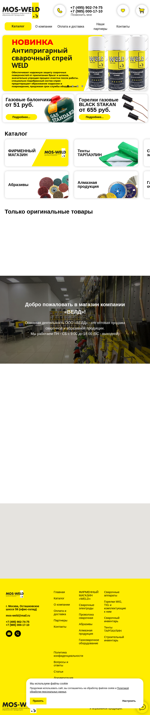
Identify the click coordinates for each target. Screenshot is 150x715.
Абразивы (18, 185)
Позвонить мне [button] (81, 14)
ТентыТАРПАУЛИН (90, 153)
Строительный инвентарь (114, 638)
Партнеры (60, 620)
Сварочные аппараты (112, 593)
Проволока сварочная (86, 616)
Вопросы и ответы (61, 663)
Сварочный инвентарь (112, 619)
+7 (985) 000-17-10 (86, 11)
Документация (63, 677)
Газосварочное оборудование (89, 641)
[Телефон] (17, 635)
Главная (59, 592)
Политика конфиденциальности (68, 654)
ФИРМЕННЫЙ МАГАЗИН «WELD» (88, 595)
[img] (38, 108)
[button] (18, 26)
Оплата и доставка (60, 612)
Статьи (58, 671)
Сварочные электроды (86, 606)
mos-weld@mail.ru (18, 615)
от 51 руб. (19, 104)
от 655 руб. (94, 109)
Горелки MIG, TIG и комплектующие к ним (115, 606)
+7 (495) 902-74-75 (86, 7)
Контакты (60, 626)
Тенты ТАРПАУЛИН (112, 629)
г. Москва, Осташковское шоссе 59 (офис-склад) (22, 608)
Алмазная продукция (88, 184)
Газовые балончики (29, 99)
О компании (62, 604)
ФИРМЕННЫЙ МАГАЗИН (22, 153)
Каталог (59, 598)
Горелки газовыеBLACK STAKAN (98, 102)
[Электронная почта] (9, 635)
